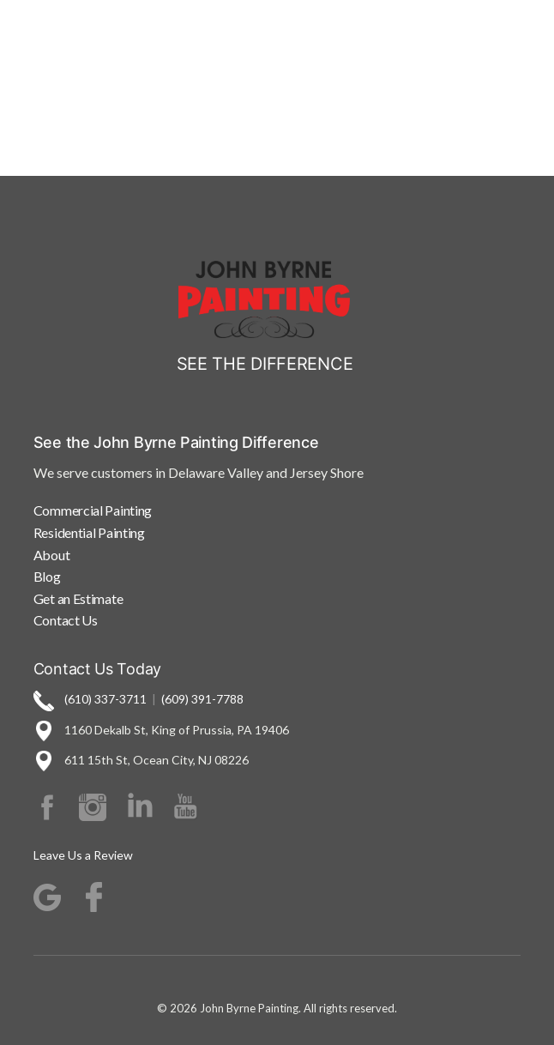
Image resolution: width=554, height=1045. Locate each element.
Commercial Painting (92, 510)
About (51, 555)
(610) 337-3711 (105, 699)
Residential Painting (89, 532)
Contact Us (65, 620)
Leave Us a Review (83, 855)
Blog (47, 576)
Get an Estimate (78, 598)
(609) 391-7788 (202, 699)
